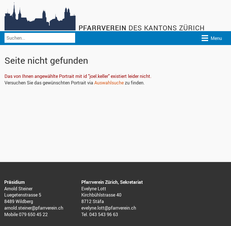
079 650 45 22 (33, 214)
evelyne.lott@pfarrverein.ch (108, 208)
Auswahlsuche (109, 83)
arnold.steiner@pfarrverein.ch (33, 208)
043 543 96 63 (103, 214)
